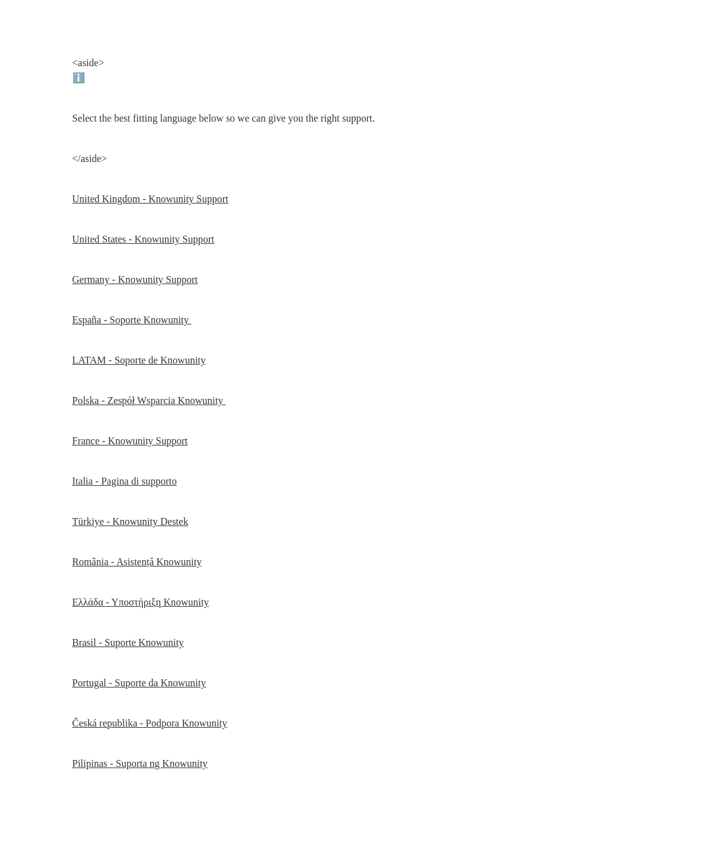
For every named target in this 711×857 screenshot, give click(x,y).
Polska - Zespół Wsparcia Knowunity (149, 400)
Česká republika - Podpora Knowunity (149, 723)
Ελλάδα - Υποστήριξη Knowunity (140, 602)
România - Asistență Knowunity (137, 561)
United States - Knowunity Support (143, 239)
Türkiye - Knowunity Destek (130, 521)
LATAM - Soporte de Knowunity (139, 360)
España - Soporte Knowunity (131, 319)
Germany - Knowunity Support (135, 279)
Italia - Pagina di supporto (124, 481)
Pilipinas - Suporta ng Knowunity (140, 763)
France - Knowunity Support (130, 440)
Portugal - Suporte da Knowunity (139, 682)
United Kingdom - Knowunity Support (150, 198)
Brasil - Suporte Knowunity (128, 642)
